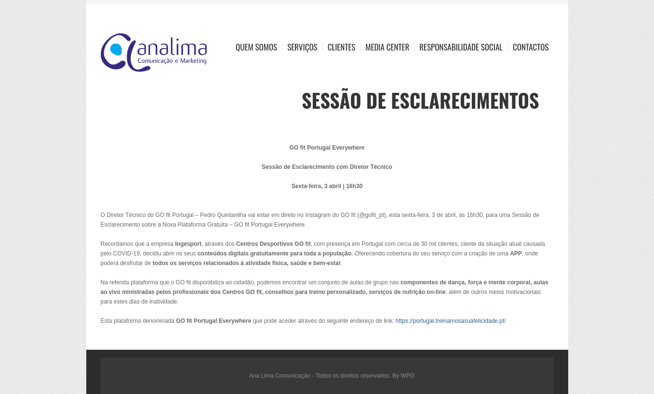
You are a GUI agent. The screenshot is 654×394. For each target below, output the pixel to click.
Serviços (302, 47)
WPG (407, 375)
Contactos (530, 47)
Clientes (342, 47)
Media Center (387, 47)
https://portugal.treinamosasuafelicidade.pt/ (451, 321)
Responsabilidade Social (461, 47)
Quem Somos (256, 47)
